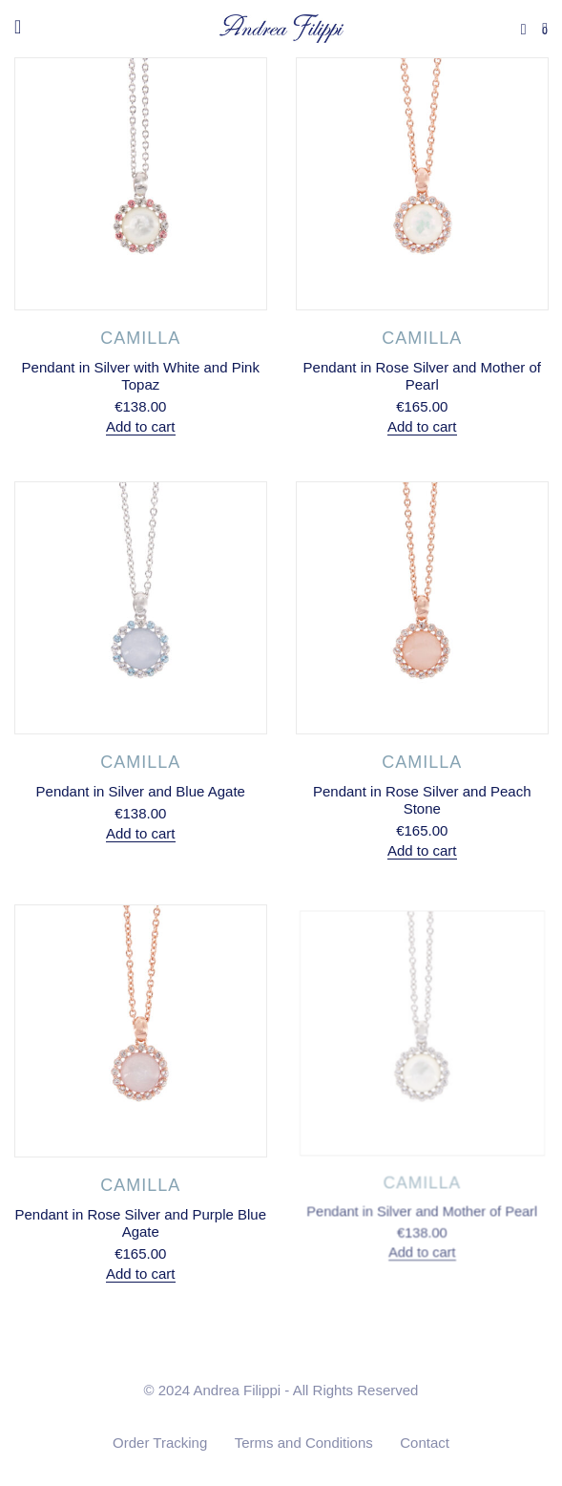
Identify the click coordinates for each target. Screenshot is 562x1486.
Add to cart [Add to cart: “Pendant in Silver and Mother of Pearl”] (421, 1244)
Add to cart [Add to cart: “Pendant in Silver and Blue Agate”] (141, 832)
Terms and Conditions (304, 1442)
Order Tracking (160, 1442)
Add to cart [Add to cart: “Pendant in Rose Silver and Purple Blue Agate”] (140, 1272)
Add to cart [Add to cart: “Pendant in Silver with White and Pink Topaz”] (141, 426)
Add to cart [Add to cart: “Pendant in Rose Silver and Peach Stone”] (421, 847)
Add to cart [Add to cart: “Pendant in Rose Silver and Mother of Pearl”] (421, 426)
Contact (424, 1442)
